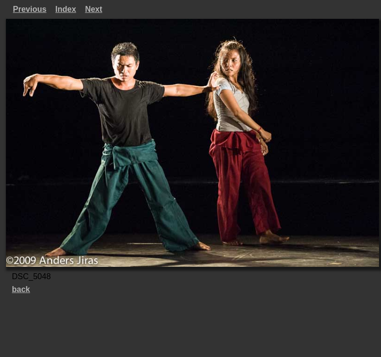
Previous (30, 9)
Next (93, 9)
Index (66, 9)
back (21, 289)
